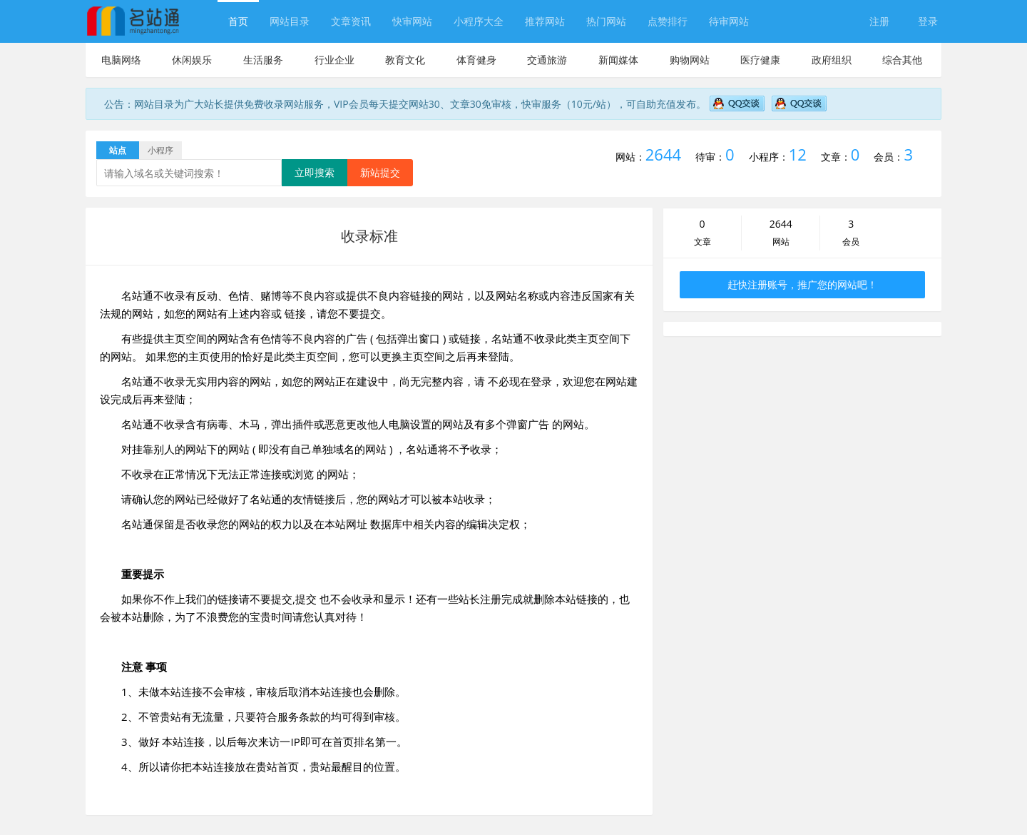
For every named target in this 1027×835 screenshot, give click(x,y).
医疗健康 (760, 59)
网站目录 (290, 21)
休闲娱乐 (192, 59)
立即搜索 (314, 172)
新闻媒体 (618, 59)
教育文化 (405, 59)
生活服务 (263, 59)
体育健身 (476, 59)
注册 (879, 21)
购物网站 (690, 59)
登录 (928, 21)
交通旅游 (547, 59)
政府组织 (832, 59)
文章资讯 (351, 21)
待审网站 (729, 21)
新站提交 (380, 172)
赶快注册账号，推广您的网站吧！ (802, 284)
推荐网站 (545, 21)
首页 (238, 21)
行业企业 (334, 59)
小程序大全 (479, 21)
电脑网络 (121, 59)
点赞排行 (668, 21)
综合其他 (902, 59)
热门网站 (606, 21)
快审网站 (412, 21)
